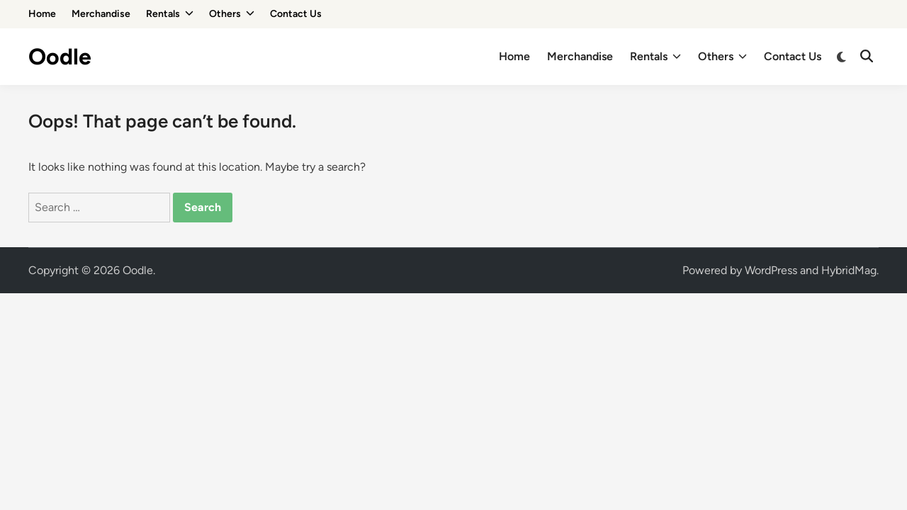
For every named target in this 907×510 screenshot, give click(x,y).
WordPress (771, 270)
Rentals (169, 14)
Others (231, 14)
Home (42, 14)
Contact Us (296, 14)
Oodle (59, 56)
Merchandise (101, 14)
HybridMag (849, 270)
